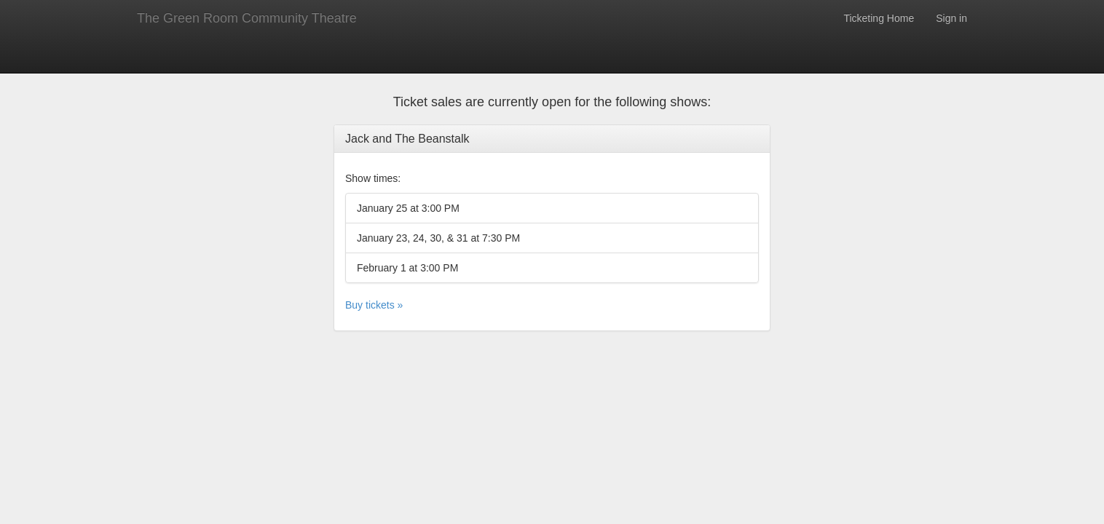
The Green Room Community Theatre (247, 18)
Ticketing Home (878, 18)
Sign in (951, 18)
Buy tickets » (374, 305)
